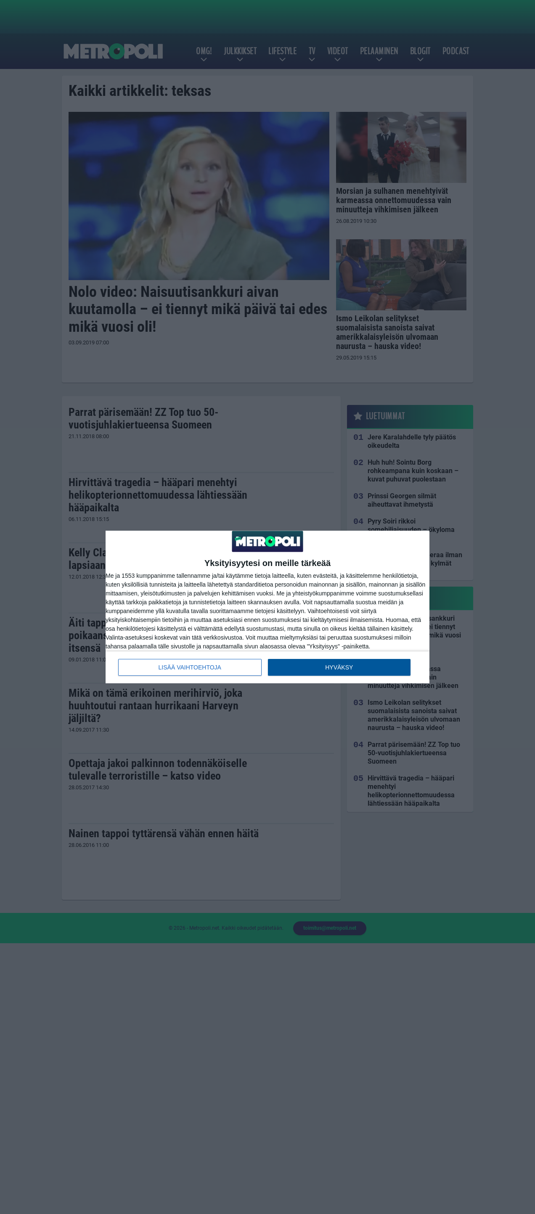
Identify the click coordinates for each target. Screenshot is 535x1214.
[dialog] (267, 607)
